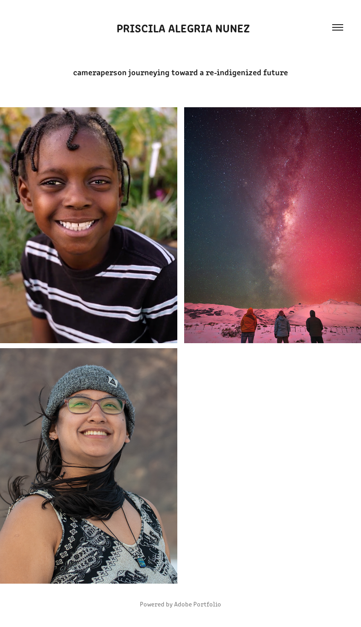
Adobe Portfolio (197, 604)
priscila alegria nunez (180, 27)
